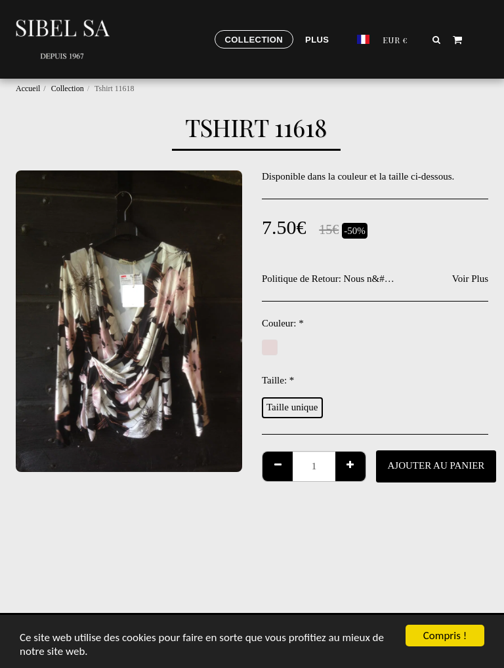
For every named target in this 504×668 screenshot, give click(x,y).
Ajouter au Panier (436, 465)
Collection (67, 88)
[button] (436, 39)
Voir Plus (470, 278)
